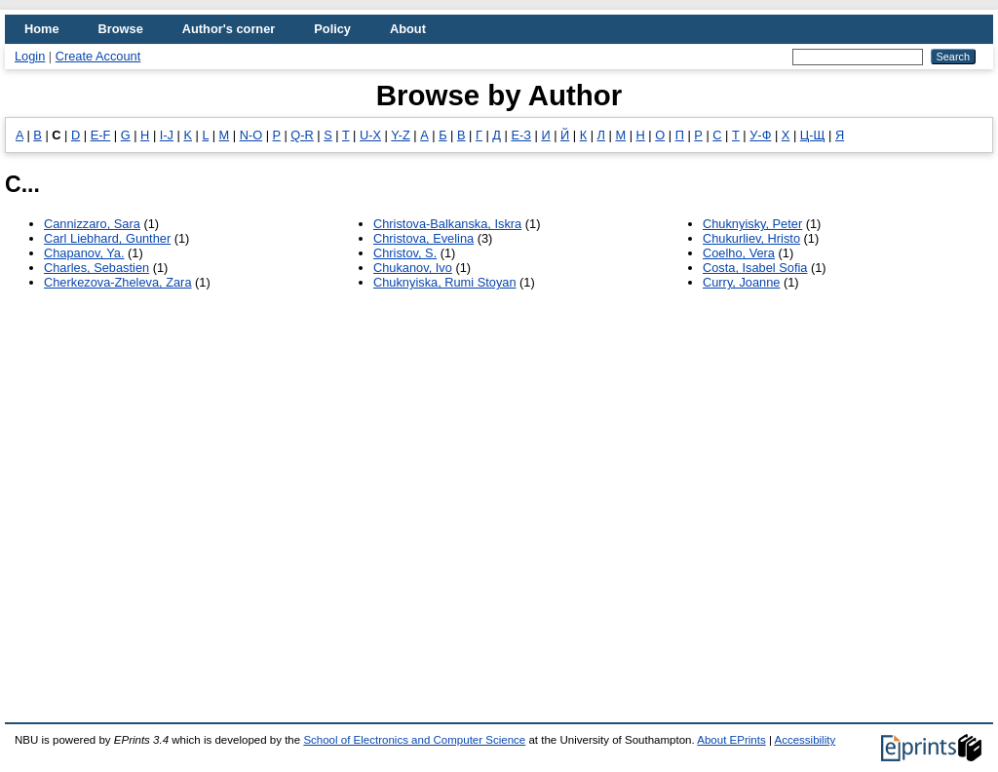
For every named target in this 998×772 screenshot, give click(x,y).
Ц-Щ (812, 135)
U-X (370, 135)
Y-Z (400, 135)
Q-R (301, 135)
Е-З (521, 135)
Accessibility (804, 740)
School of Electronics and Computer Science (414, 740)
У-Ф (760, 135)
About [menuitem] (408, 28)
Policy (332, 28)
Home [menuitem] (41, 28)
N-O (251, 135)
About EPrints (731, 740)
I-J (166, 135)
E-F (101, 135)
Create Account (98, 56)
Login (30, 56)
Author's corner (228, 28)
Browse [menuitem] (120, 28)
